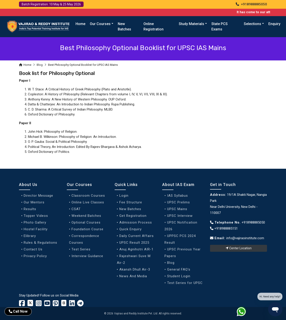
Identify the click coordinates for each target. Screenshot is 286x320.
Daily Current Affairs (136, 236)
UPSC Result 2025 (134, 243)
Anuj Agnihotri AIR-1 (136, 249)
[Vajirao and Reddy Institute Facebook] (22, 305)
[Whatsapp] (244, 312)
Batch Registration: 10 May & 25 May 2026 (51, 4)
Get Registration (133, 216)
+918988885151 (224, 228)
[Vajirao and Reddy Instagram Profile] (39, 305)
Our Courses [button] (100, 24)
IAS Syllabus (177, 196)
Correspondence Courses (84, 239)
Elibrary (30, 236)
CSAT (76, 209)
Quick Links (126, 184)
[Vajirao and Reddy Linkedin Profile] (72, 305)
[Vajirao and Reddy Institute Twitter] (30, 303)
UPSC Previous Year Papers (182, 252)
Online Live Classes (88, 202)
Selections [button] (252, 24)
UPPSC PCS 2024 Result (180, 239)
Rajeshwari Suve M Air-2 (134, 259)
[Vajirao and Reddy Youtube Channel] (47, 305)
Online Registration (153, 26)
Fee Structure (130, 202)
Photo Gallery (35, 222)
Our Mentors (34, 202)
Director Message (38, 196)
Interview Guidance (87, 256)
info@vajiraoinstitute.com (245, 238)
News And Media (133, 276)
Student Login (178, 276)
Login (123, 196)
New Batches (124, 26)
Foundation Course (87, 229)
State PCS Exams (219, 26)
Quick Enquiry (130, 229)
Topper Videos (36, 216)
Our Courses (79, 184)
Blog (40, 64)
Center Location (239, 248)
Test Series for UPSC (185, 283)
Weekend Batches (86, 216)
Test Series (81, 249)
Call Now (18, 311)
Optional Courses (86, 222)
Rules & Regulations (40, 243)
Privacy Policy (35, 256)
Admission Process (135, 222)
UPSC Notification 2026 (180, 225)
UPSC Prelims (178, 202)
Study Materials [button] (191, 24)
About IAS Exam (178, 184)
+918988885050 (251, 4)
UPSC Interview (180, 216)
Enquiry (274, 24)
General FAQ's (178, 269)
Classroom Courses (88, 196)
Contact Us (33, 249)
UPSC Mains (177, 209)
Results (30, 209)
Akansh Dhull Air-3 (134, 269)
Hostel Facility (36, 229)
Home (80, 24)
